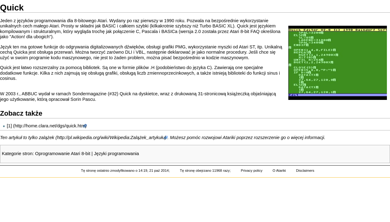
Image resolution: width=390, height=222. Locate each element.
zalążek (46, 137)
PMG (180, 46)
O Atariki (279, 170)
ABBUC (29, 93)
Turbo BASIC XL (216, 25)
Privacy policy (251, 170)
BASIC (109, 25)
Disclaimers (305, 170)
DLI (128, 52)
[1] (9, 125)
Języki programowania (116, 153)
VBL (140, 52)
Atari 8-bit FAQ (245, 31)
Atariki (229, 137)
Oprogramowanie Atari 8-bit (62, 153)
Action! (18, 36)
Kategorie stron (17, 153)
